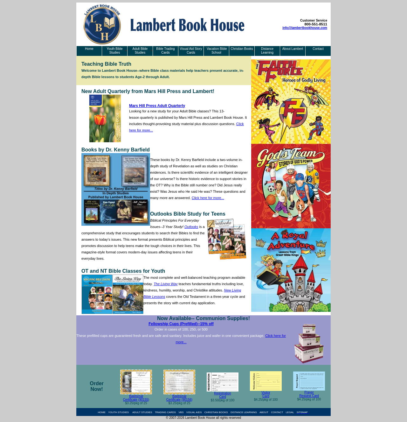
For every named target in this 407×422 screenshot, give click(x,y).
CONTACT (277, 412)
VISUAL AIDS (194, 412)
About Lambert (292, 48)
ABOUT (263, 412)
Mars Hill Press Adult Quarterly (157, 106)
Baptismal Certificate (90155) (136, 397)
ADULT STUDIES (142, 412)
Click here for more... (208, 198)
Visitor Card (265, 394)
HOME (102, 412)
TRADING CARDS (165, 412)
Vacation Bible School (216, 50)
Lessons (158, 296)
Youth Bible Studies (114, 50)
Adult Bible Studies (140, 50)
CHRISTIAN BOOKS (216, 412)
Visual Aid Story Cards (191, 50)
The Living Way (166, 284)
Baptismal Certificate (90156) (179, 397)
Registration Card (222, 395)
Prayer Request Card (309, 394)
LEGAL (290, 412)
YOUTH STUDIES (118, 412)
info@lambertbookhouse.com (304, 28)
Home (89, 48)
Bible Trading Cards (165, 50)
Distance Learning (267, 50)
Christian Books (242, 48)
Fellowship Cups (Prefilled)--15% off (181, 324)
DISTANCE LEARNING (244, 412)
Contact (318, 48)
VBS (181, 412)
